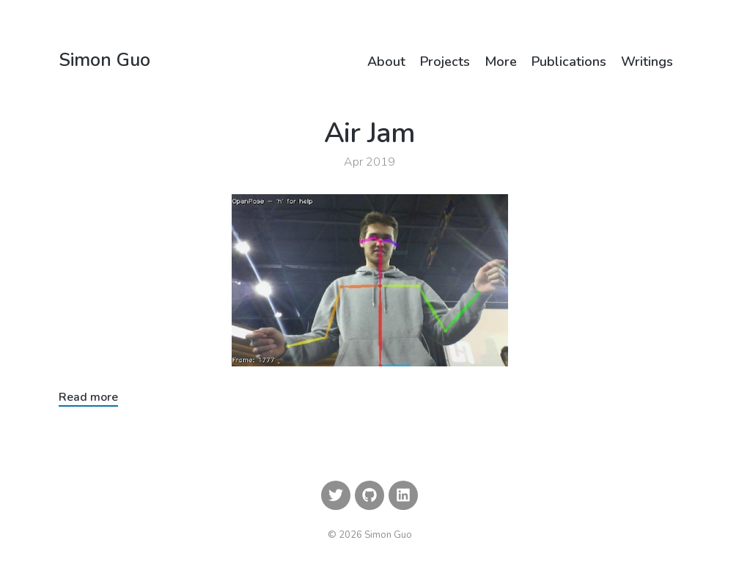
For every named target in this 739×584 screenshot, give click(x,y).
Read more (88, 397)
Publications (569, 61)
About (386, 61)
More (501, 61)
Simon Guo (104, 62)
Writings (647, 61)
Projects (445, 61)
